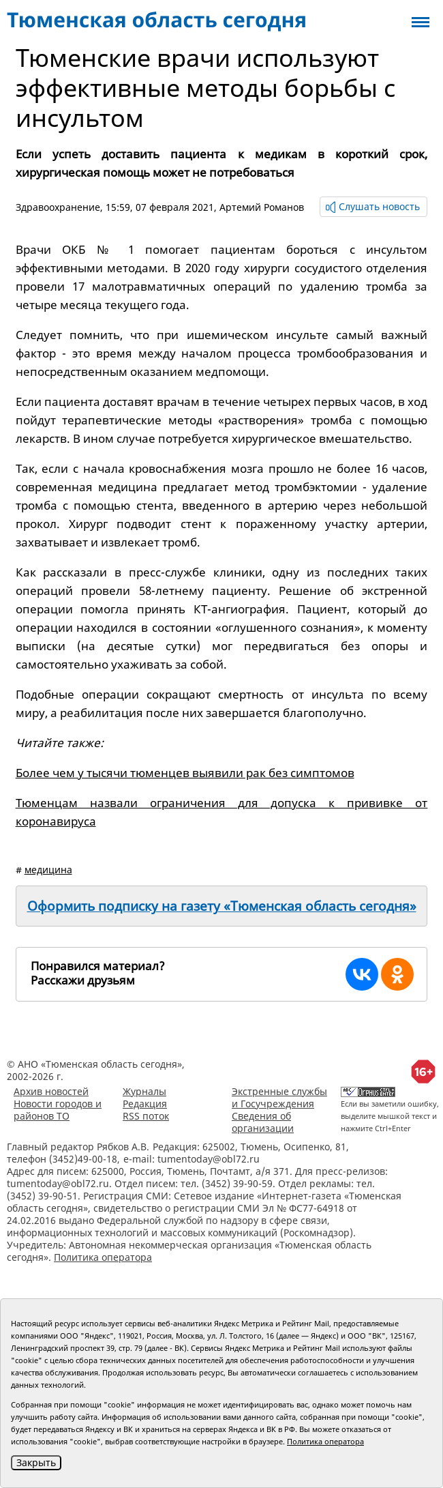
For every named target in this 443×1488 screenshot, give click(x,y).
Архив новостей (51, 1091)
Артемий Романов (261, 207)
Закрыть (36, 1462)
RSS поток (146, 1115)
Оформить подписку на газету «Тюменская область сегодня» (221, 906)
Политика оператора (103, 1257)
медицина (48, 869)
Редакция (145, 1103)
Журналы (144, 1091)
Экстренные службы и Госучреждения (279, 1097)
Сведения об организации (263, 1122)
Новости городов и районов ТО (58, 1109)
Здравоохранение (58, 207)
